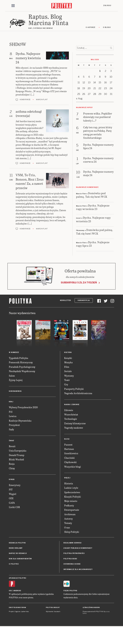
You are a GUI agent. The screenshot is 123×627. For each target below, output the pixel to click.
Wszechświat (71, 414)
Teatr (67, 380)
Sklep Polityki (71, 531)
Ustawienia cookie (72, 564)
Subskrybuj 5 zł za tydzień (79, 282)
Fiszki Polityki (70, 591)
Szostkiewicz (71, 453)
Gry (66, 384)
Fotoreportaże (71, 509)
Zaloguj (107, 5)
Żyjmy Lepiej (16, 380)
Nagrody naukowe (73, 427)
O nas (67, 527)
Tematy (68, 523)
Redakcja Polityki (17, 543)
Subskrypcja (84, 300)
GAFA (12, 502)
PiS (10, 411)
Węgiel (12, 494)
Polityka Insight (53, 607)
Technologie (70, 418)
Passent (68, 444)
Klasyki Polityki (72, 496)
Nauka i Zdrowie (71, 405)
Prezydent (14, 425)
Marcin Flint (42, 100)
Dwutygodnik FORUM (17, 607)
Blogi (66, 439)
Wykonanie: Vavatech (53, 611)
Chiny (12, 468)
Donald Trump (16, 455)
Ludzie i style (71, 487)
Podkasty (69, 505)
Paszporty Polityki (74, 389)
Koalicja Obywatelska (20, 420)
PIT (11, 489)
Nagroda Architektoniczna (78, 393)
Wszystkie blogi (72, 466)
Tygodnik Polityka (18, 358)
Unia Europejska (17, 450)
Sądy (11, 429)
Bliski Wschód (16, 459)
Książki (68, 358)
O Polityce (14, 564)
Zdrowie (68, 410)
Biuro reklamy (16, 548)
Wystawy (69, 375)
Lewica (12, 416)
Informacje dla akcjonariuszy (77, 569)
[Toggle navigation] (13, 5)
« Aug (79, 98)
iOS (10, 591)
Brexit (12, 446)
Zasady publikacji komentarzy (77, 548)
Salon (12, 375)
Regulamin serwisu (72, 543)
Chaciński (69, 457)
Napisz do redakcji (18, 553)
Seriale (68, 371)
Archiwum (69, 514)
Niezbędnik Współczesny (22, 371)
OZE (11, 498)
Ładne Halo (25, 611)
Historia (68, 483)
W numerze (14, 352)
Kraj (11, 402)
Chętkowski (70, 462)
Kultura (68, 352)
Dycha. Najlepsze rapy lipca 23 (93, 243)
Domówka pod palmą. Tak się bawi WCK (91, 194)
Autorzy (68, 518)
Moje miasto (70, 501)
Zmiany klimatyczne (75, 423)
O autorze (90, 27)
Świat (11, 441)
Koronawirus (15, 391)
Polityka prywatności (74, 553)
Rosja (12, 463)
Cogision (17, 611)
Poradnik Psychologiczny (22, 366)
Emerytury (14, 485)
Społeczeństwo (72, 492)
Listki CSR (14, 507)
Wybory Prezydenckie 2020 (23, 407)
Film (66, 366)
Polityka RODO (70, 559)
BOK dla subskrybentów (20, 559)
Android (17, 591)
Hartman (69, 449)
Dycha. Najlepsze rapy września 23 (93, 207)
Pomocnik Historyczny (21, 362)
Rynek (12, 479)
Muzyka (68, 362)
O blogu (107, 27)
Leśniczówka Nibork (91, 607)
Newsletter (65, 300)
